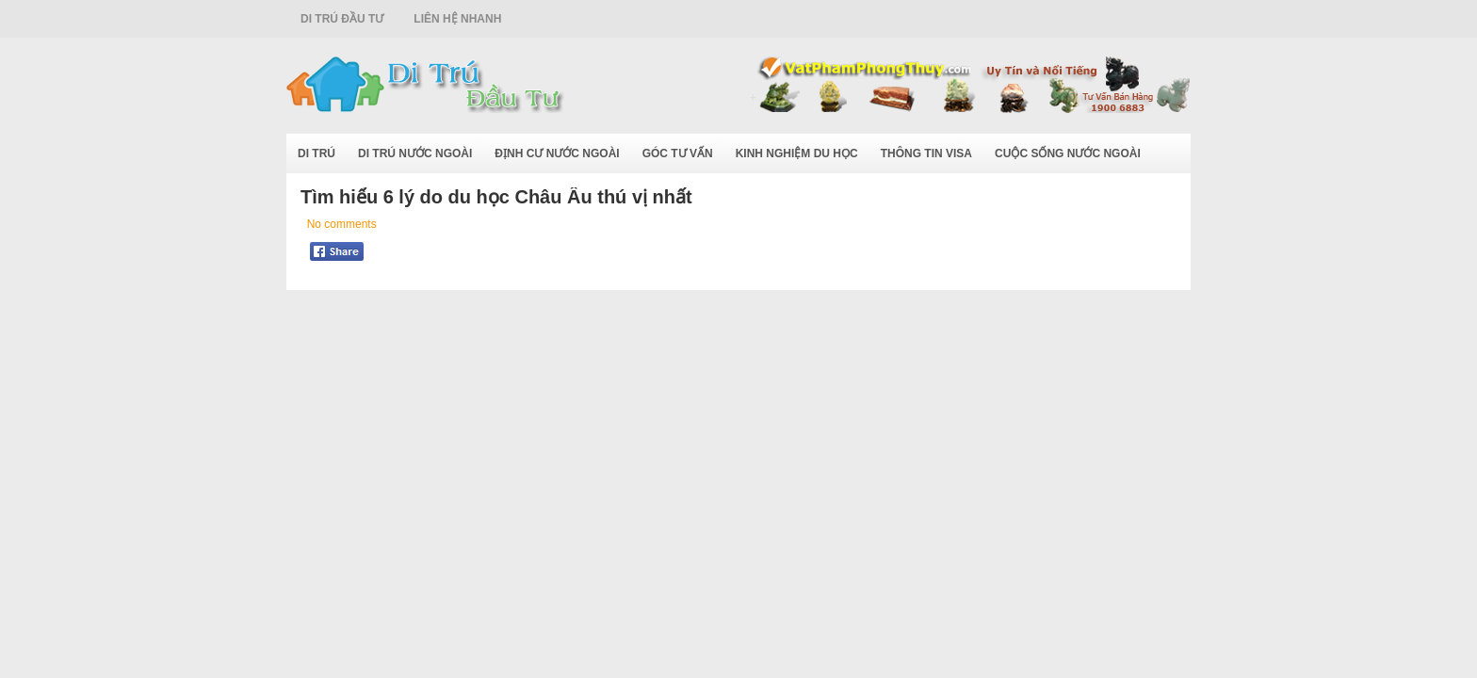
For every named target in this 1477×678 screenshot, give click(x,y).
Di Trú (316, 153)
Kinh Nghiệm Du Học (797, 153)
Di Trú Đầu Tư (341, 18)
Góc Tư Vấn (677, 153)
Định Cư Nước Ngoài (557, 153)
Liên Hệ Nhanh (457, 18)
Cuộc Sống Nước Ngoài (1068, 153)
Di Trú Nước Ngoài (415, 153)
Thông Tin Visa (926, 153)
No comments (342, 224)
